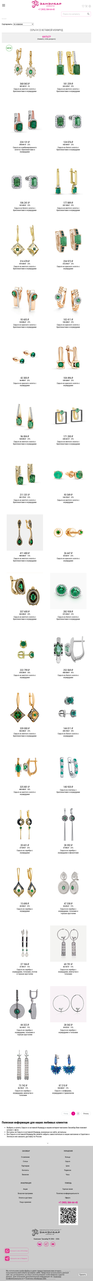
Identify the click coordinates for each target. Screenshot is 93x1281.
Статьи (25, 1161)
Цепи (68, 1166)
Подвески (67, 1170)
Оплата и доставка (25, 1198)
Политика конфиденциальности (67, 1193)
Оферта (67, 1198)
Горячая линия (67, 1189)
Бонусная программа (25, 1193)
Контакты (25, 1170)
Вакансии (25, 1175)
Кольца (67, 1157)
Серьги (67, 1161)
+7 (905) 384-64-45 (46, 9)
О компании (25, 1157)
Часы (68, 1175)
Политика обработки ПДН (35, 1278)
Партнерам (25, 1166)
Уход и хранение (25, 1202)
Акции (25, 1189)
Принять (82, 1275)
